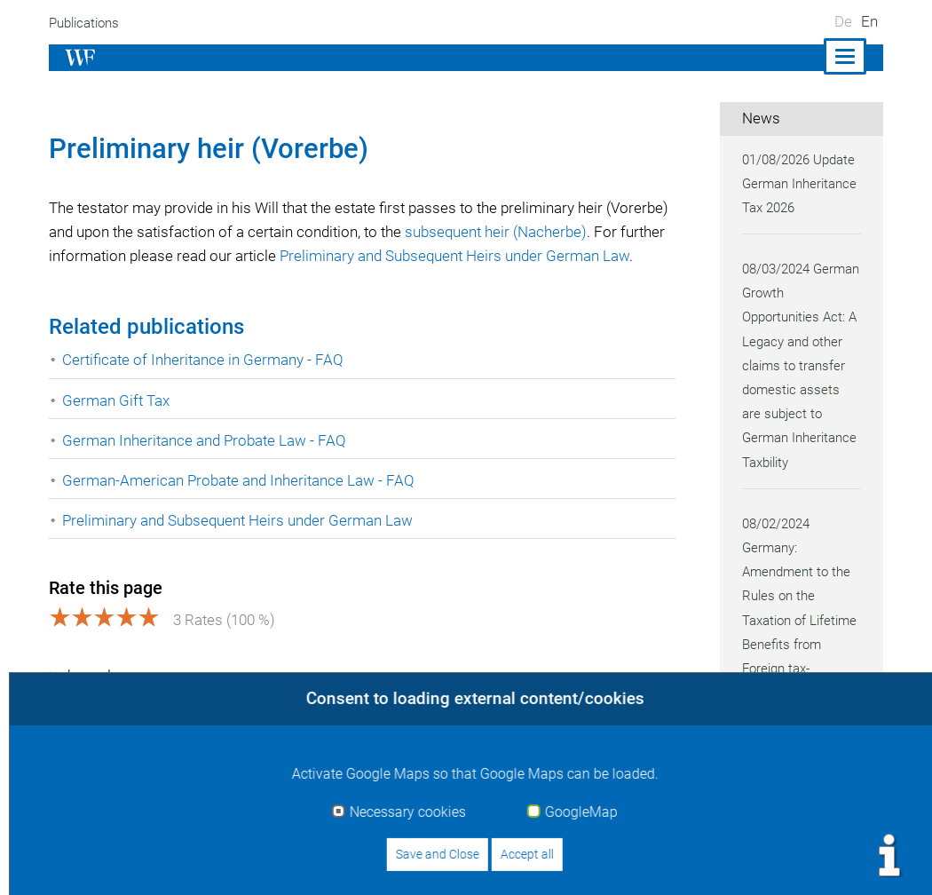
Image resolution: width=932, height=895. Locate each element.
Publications (86, 23)
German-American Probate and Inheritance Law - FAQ (240, 504)
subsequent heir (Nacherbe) (574, 232)
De (843, 21)
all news (780, 780)
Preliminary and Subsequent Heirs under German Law (241, 544)
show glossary (107, 700)
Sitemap (855, 861)
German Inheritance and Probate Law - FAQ (206, 464)
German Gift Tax (116, 424)
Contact (654, 861)
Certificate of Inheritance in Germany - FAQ (204, 384)
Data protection (755, 861)
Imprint (583, 861)
